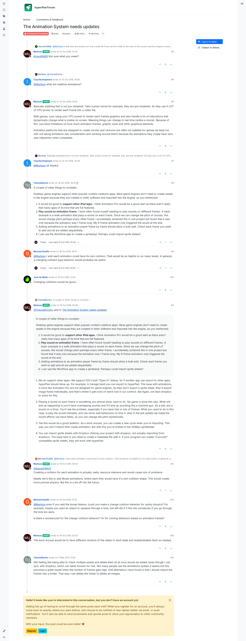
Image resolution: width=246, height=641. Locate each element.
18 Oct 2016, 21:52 (66, 277)
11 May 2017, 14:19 (66, 557)
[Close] (170, 600)
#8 (172, 183)
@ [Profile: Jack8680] (41, 56)
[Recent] (4, 10)
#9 (172, 251)
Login (42, 631)
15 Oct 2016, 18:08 (71, 79)
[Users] (4, 28)
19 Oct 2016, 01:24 (68, 499)
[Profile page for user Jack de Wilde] (27, 279)
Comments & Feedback (36, 33)
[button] (4, 630)
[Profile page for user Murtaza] (27, 54)
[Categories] (4, 3)
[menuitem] (242, 3)
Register (31, 631)
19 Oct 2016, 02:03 (69, 535)
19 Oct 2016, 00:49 (69, 305)
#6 (172, 101)
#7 (172, 161)
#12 (172, 464)
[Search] (4, 35)
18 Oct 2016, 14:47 (67, 183)
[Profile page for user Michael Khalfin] (27, 253)
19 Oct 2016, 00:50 (69, 464)
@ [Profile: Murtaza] (58, 46)
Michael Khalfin (41, 251)
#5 (172, 79)
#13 (172, 499)
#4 (172, 51)
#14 (172, 535)
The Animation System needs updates (84, 309)
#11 (172, 305)
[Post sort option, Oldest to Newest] (209, 47)
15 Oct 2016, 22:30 (71, 161)
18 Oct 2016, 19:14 (68, 251)
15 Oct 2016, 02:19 (68, 51)
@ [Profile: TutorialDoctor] (55, 74)
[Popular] (4, 22)
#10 (172, 277)
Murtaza (38, 51)
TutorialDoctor (41, 183)
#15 (172, 557)
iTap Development (43, 79)
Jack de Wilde (45, 46)
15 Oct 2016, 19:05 (68, 101)
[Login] (242, 3)
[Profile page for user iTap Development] (27, 82)
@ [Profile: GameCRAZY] (42, 468)
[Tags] (4, 16)
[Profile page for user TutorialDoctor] (27, 185)
